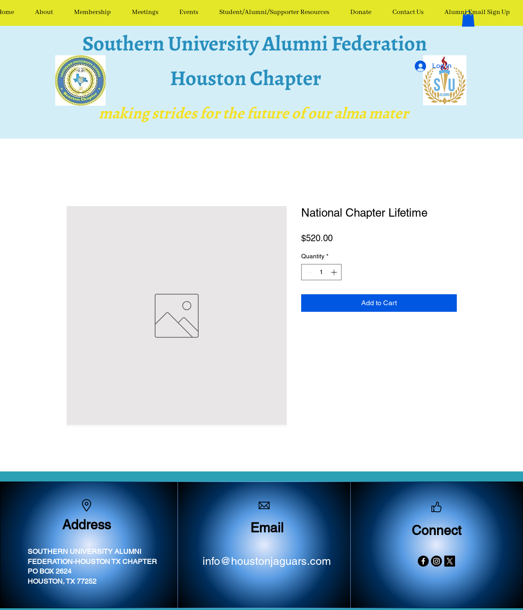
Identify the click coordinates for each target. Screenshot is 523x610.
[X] (449, 561)
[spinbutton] (321, 272)
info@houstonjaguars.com (267, 561)
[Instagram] (436, 561)
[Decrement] (307, 272)
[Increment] (334, 272)
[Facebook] (423, 561)
